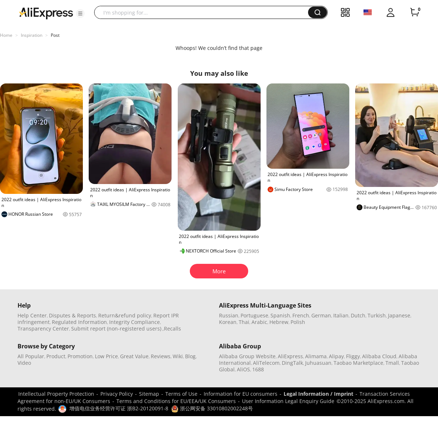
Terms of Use (181, 393)
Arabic (259, 321)
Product (55, 356)
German (321, 315)
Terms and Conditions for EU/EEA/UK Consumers (176, 401)
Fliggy (353, 356)
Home (6, 35)
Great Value (134, 356)
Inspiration (31, 35)
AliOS (243, 369)
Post (55, 35)
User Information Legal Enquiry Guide (288, 401)
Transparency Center (43, 328)
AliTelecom (266, 362)
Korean (228, 321)
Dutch (358, 315)
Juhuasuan (318, 362)
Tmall (392, 362)
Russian (228, 315)
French (300, 315)
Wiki (178, 356)
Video (24, 362)
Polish (298, 321)
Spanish (280, 315)
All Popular (31, 356)
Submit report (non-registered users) (116, 328)
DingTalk (292, 362)
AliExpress (290, 356)
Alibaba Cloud (379, 356)
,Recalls (171, 328)
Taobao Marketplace (358, 362)
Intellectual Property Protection (56, 393)
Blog (190, 356)
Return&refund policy (124, 315)
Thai (244, 321)
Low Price (106, 356)
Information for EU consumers (240, 393)
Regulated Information (79, 321)
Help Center (32, 315)
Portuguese (254, 315)
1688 (258, 369)
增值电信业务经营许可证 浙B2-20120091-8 (118, 408)
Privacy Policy (116, 393)
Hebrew (278, 321)
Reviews (160, 356)
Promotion (80, 356)
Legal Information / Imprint (318, 393)
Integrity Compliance (134, 321)
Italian (341, 315)
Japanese (399, 315)
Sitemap (149, 393)
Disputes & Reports (72, 315)
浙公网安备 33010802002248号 (212, 408)
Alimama (316, 356)
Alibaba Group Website (247, 356)
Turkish (377, 315)
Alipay (336, 356)
